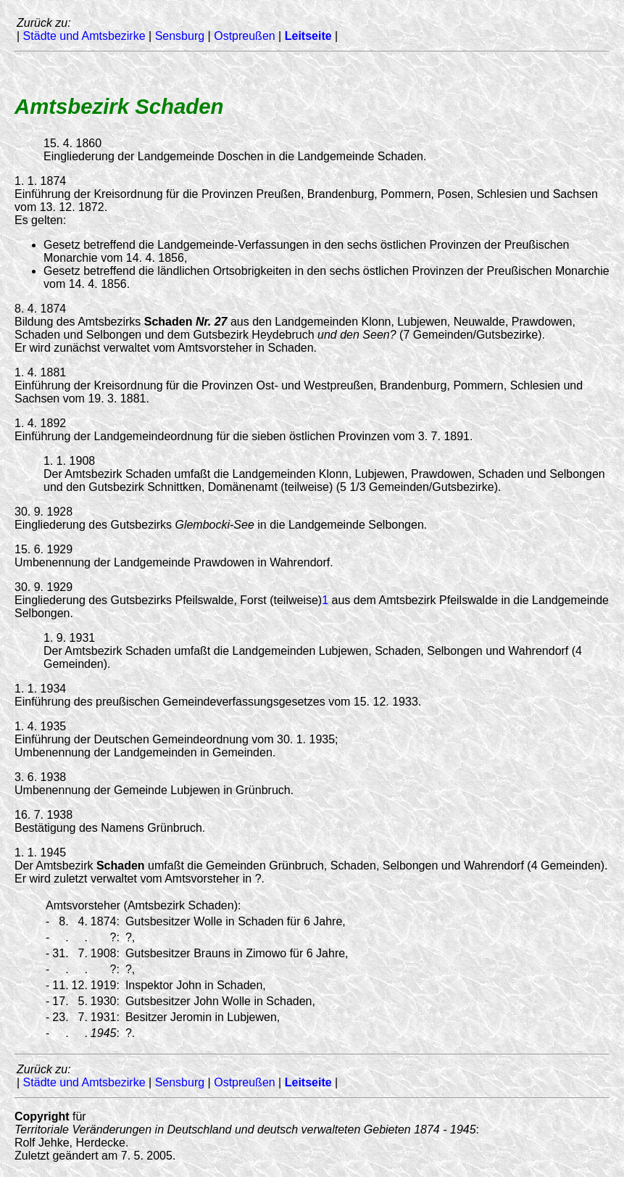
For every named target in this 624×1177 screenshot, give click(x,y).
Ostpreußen (244, 36)
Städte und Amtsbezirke (84, 36)
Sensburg (180, 36)
